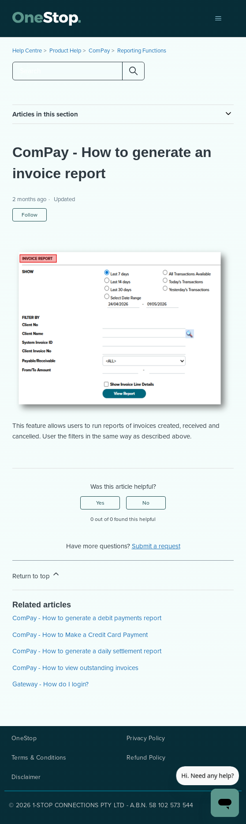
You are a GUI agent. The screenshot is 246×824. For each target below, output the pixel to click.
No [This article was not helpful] (145, 503)
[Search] (78, 71)
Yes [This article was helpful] (100, 503)
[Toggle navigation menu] (218, 18)
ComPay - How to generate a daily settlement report (86, 651)
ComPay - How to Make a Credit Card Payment (80, 635)
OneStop (24, 738)
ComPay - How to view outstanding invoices (75, 668)
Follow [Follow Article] (29, 215)
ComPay (99, 50)
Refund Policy (146, 757)
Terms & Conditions (39, 757)
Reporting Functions (141, 50)
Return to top (36, 575)
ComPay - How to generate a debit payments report (86, 618)
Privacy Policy (146, 738)
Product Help (65, 50)
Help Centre (27, 50)
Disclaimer (26, 777)
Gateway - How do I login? (50, 684)
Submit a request (156, 546)
